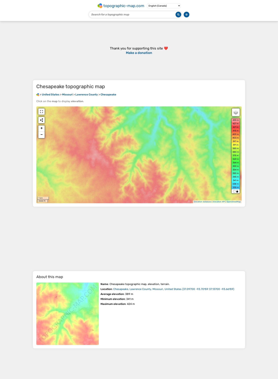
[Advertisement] (139, 239)
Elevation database (202, 202)
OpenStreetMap (234, 202)
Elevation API (219, 202)
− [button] (41, 135)
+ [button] (41, 128)
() (173, 289)
